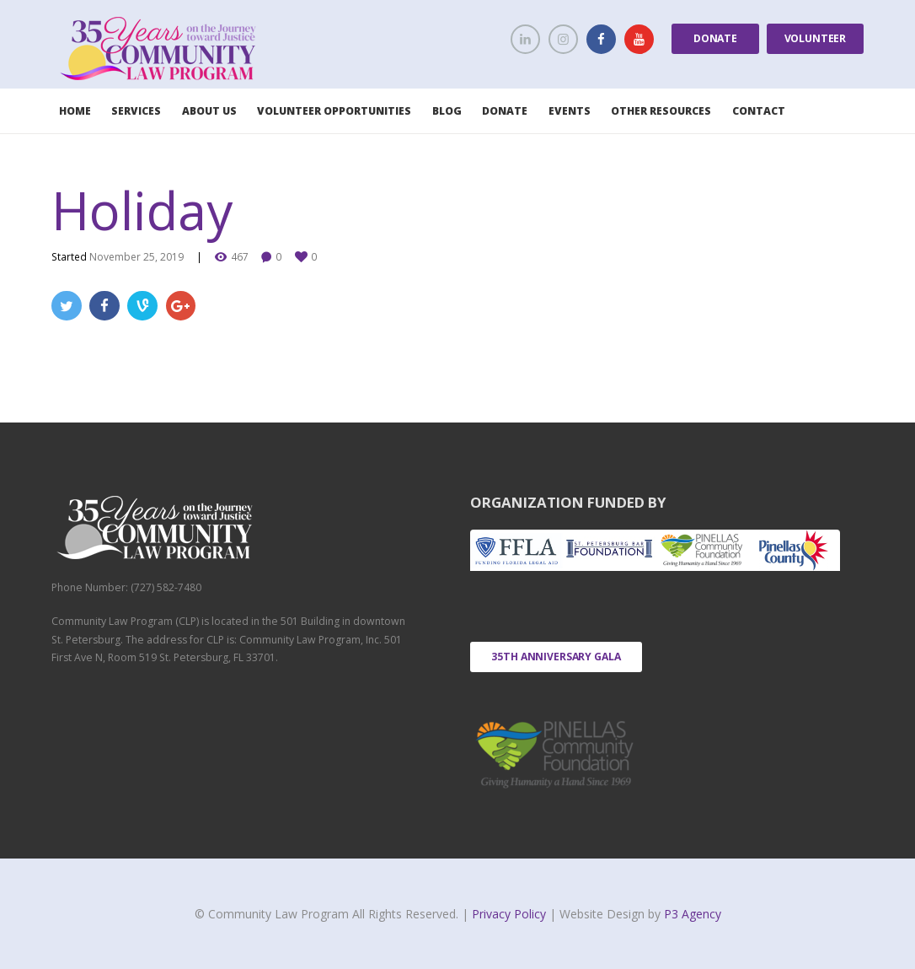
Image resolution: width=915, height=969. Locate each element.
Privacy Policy (510, 914)
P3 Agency (692, 914)
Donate (715, 38)
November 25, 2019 (136, 256)
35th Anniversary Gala (556, 656)
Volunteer (815, 38)
